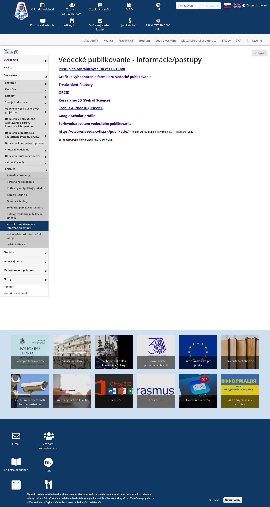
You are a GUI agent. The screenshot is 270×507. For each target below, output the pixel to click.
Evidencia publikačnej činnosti (25, 207)
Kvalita (108, 40)
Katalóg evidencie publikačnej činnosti (25, 215)
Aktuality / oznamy (18, 175)
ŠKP (238, 40)
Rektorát (27, 83)
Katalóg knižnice (17, 194)
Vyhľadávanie (210, 5)
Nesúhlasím (233, 500)
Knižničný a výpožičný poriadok (26, 188)
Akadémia (91, 40)
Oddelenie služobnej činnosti (27, 156)
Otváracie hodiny (17, 201)
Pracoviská (125, 40)
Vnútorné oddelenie (27, 149)
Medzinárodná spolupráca (198, 40)
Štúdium (144, 40)
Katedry (27, 96)
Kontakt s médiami (15, 293)
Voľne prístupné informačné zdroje (24, 236)
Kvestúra (27, 89)
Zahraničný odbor (27, 162)
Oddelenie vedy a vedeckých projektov (27, 111)
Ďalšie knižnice (16, 244)
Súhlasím (215, 500)
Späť (259, 53)
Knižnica (27, 169)
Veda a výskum (165, 40)
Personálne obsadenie (20, 181)
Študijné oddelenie (27, 102)
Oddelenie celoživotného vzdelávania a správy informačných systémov (27, 123)
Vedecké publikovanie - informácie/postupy (21, 226)
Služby (226, 40)
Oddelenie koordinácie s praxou (24, 143)
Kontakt (9, 286)
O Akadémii (26, 59)
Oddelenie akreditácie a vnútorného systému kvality (27, 135)
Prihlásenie (254, 40)
